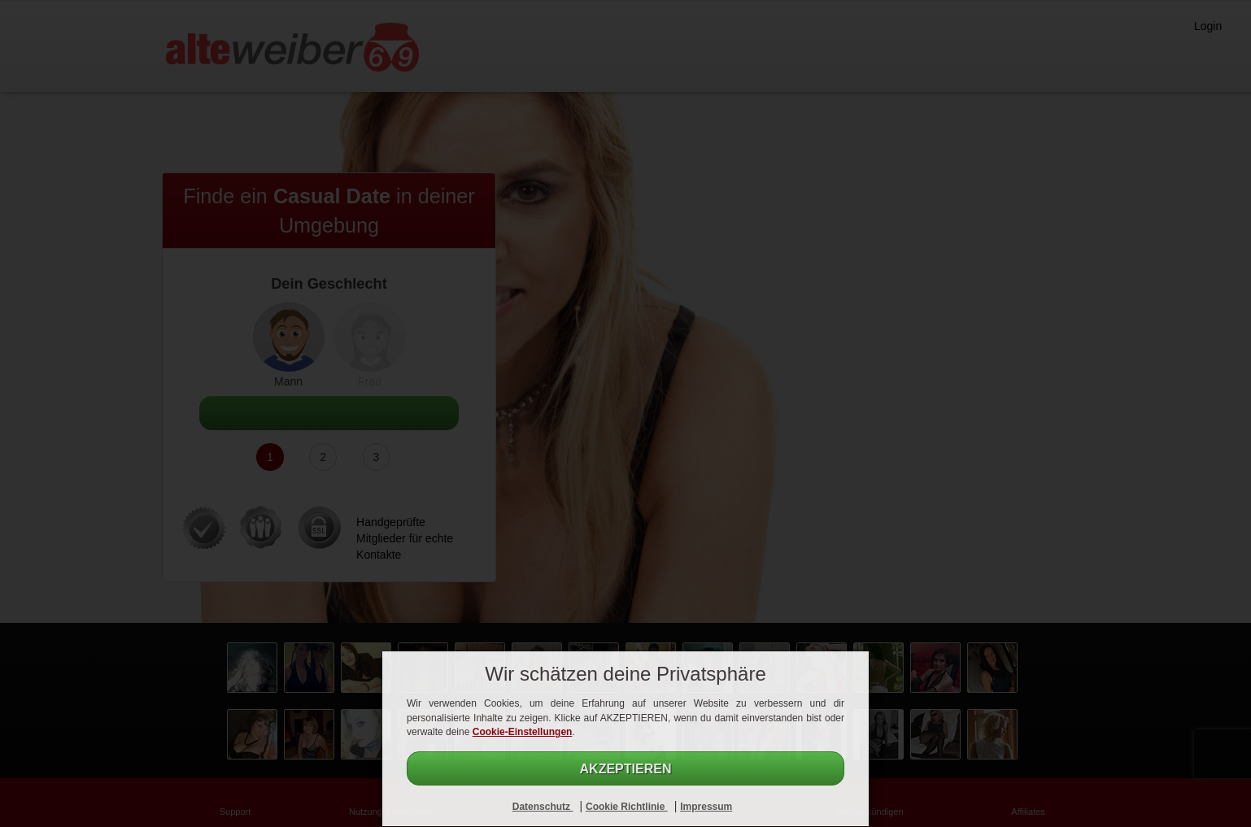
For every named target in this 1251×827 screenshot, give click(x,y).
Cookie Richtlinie (627, 806)
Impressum (706, 806)
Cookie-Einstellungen (523, 732)
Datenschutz (542, 806)
